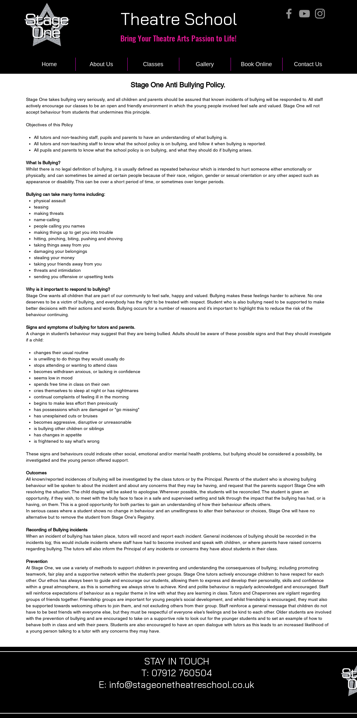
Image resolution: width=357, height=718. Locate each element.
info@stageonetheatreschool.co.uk (181, 684)
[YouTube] (304, 13)
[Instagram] (320, 13)
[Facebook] (289, 13)
